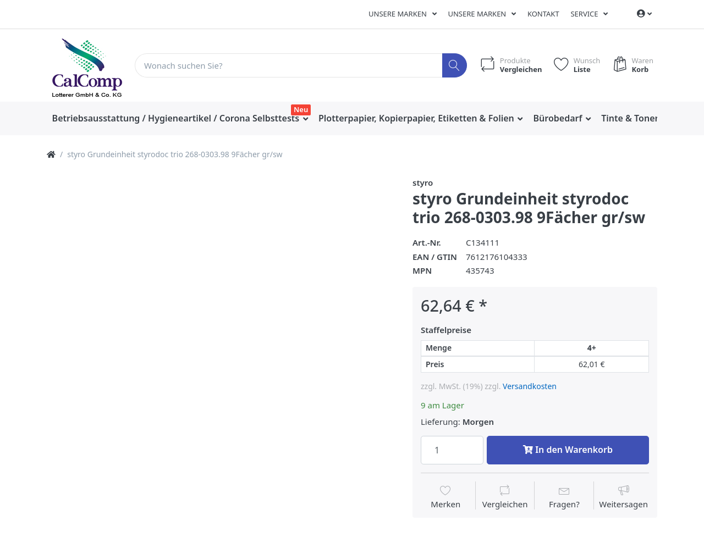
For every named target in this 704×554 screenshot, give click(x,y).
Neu (301, 109)
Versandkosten (530, 386)
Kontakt (543, 14)
